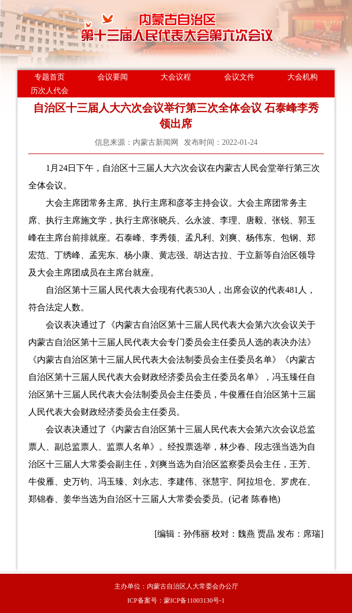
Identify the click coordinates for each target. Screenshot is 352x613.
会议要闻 (112, 77)
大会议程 (175, 77)
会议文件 (239, 77)
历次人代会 (49, 91)
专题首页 (49, 77)
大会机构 (302, 77)
